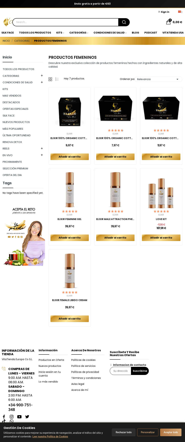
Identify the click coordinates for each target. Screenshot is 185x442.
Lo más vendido (48, 381)
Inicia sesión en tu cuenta (50, 373)
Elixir (69, 134)
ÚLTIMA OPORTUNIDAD (17, 135)
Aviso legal (77, 384)
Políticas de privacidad (85, 372)
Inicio (7, 57)
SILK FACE (8, 115)
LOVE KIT (161, 219)
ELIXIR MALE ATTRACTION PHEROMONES (115, 219)
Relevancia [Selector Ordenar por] (158, 79)
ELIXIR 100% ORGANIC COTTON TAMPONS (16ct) (69, 138)
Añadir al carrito (70, 156)
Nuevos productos (50, 366)
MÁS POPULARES (13, 129)
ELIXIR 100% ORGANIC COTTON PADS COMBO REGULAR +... (161, 138)
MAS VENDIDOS (12, 95)
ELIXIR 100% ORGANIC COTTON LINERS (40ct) (115, 138)
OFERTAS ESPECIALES (15, 109)
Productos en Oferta (51, 360)
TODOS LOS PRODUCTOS (18, 69)
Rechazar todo (124, 432)
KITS (5, 89)
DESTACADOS (11, 102)
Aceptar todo (171, 432)
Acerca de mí (79, 390)
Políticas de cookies (83, 360)
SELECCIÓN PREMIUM (15, 168)
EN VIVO (8, 155)
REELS (6, 148)
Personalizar (148, 432)
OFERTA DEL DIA (12, 175)
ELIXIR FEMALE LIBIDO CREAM (69, 300)
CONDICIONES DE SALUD (18, 82)
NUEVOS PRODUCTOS (16, 122)
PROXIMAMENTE (12, 162)
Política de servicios (83, 366)
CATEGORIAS (11, 76)
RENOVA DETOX (12, 142)
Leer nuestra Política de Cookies (50, 436)
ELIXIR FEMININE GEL (70, 219)
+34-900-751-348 (20, 407)
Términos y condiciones (86, 378)
